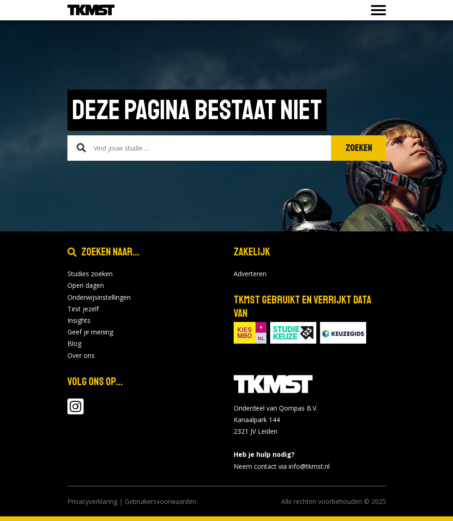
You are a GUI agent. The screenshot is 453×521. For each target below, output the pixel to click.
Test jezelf (83, 308)
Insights (79, 320)
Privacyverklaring (92, 501)
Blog (74, 343)
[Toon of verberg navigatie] (375, 10)
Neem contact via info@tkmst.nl (282, 466)
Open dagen (85, 285)
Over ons (81, 355)
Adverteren (250, 273)
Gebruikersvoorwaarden (160, 501)
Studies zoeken (90, 273)
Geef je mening (90, 331)
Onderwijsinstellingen (99, 297)
